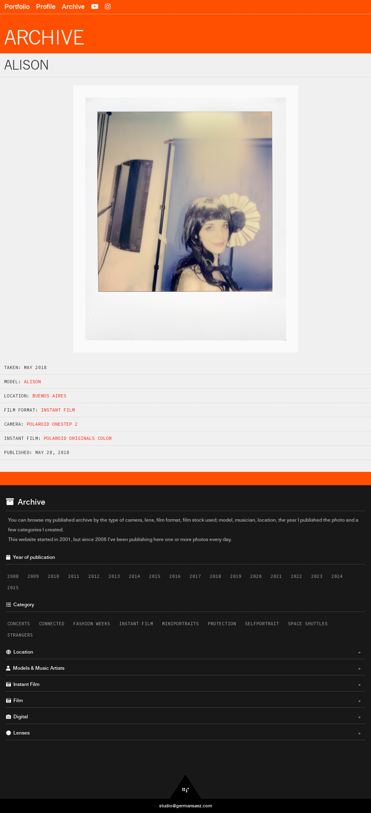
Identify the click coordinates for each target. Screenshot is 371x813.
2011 (73, 576)
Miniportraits (180, 623)
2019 (235, 576)
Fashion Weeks (91, 623)
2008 (13, 576)
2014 (134, 576)
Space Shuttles (308, 623)
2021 (276, 576)
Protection (222, 623)
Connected (51, 623)
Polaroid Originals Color (78, 438)
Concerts (18, 623)
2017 (195, 576)
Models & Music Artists (183, 668)
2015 (154, 576)
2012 (94, 576)
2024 (337, 576)
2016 (175, 576)
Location (183, 652)
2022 (296, 576)
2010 (53, 576)
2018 (215, 576)
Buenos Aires (49, 396)
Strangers (20, 635)
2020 (256, 576)
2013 (114, 576)
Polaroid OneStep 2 (52, 424)
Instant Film (58, 410)
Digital (183, 717)
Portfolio (17, 7)
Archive (73, 7)
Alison (32, 381)
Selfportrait (262, 623)
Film (183, 700)
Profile (45, 7)
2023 (316, 576)
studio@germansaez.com (185, 806)
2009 (33, 576)
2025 (13, 587)
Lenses (183, 733)
